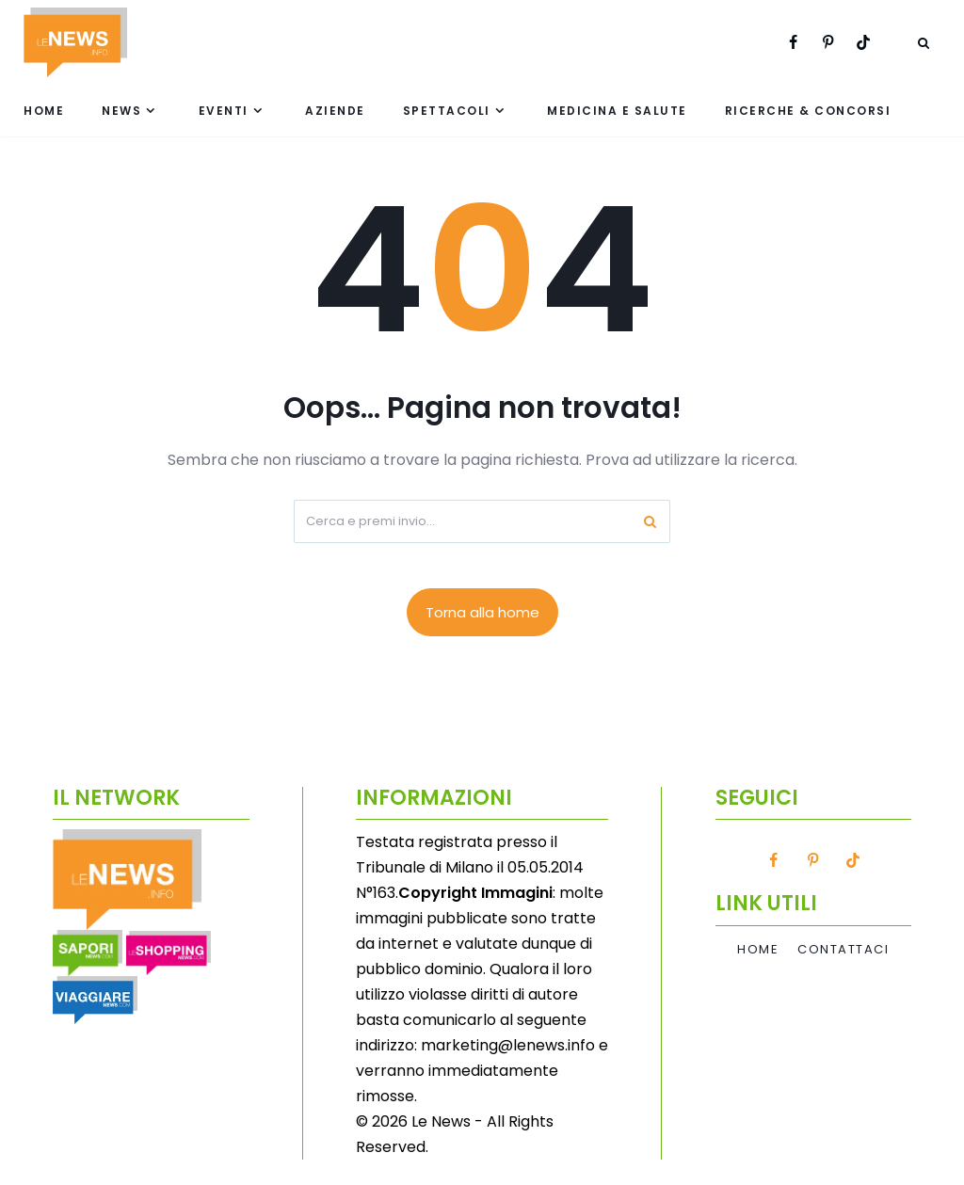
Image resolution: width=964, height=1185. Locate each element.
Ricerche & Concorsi (808, 111)
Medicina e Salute (617, 111)
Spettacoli (446, 111)
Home (44, 111)
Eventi (224, 111)
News (121, 111)
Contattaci (843, 949)
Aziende (335, 111)
